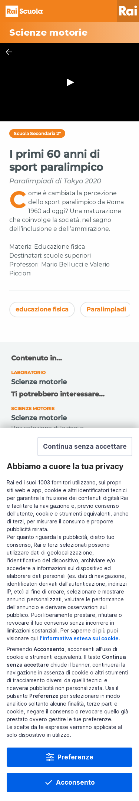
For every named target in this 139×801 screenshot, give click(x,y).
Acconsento (75, 782)
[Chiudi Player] (9, 52)
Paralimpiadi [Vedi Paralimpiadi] (106, 309)
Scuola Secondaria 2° (37, 133)
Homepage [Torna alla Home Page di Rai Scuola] (24, 11)
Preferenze (75, 757)
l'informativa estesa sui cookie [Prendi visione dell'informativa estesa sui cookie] (79, 638)
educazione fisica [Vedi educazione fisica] (42, 309)
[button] (84, 446)
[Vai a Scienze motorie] (69, 32)
